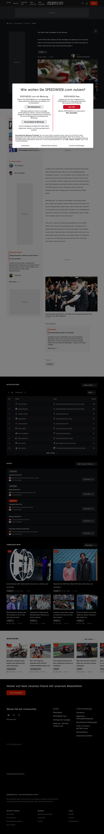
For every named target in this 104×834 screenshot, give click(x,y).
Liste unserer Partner (72, 139)
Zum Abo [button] (71, 107)
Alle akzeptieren (34, 107)
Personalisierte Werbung (34, 122)
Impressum (25, 145)
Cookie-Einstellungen (76, 145)
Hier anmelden (71, 113)
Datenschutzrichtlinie (49, 145)
